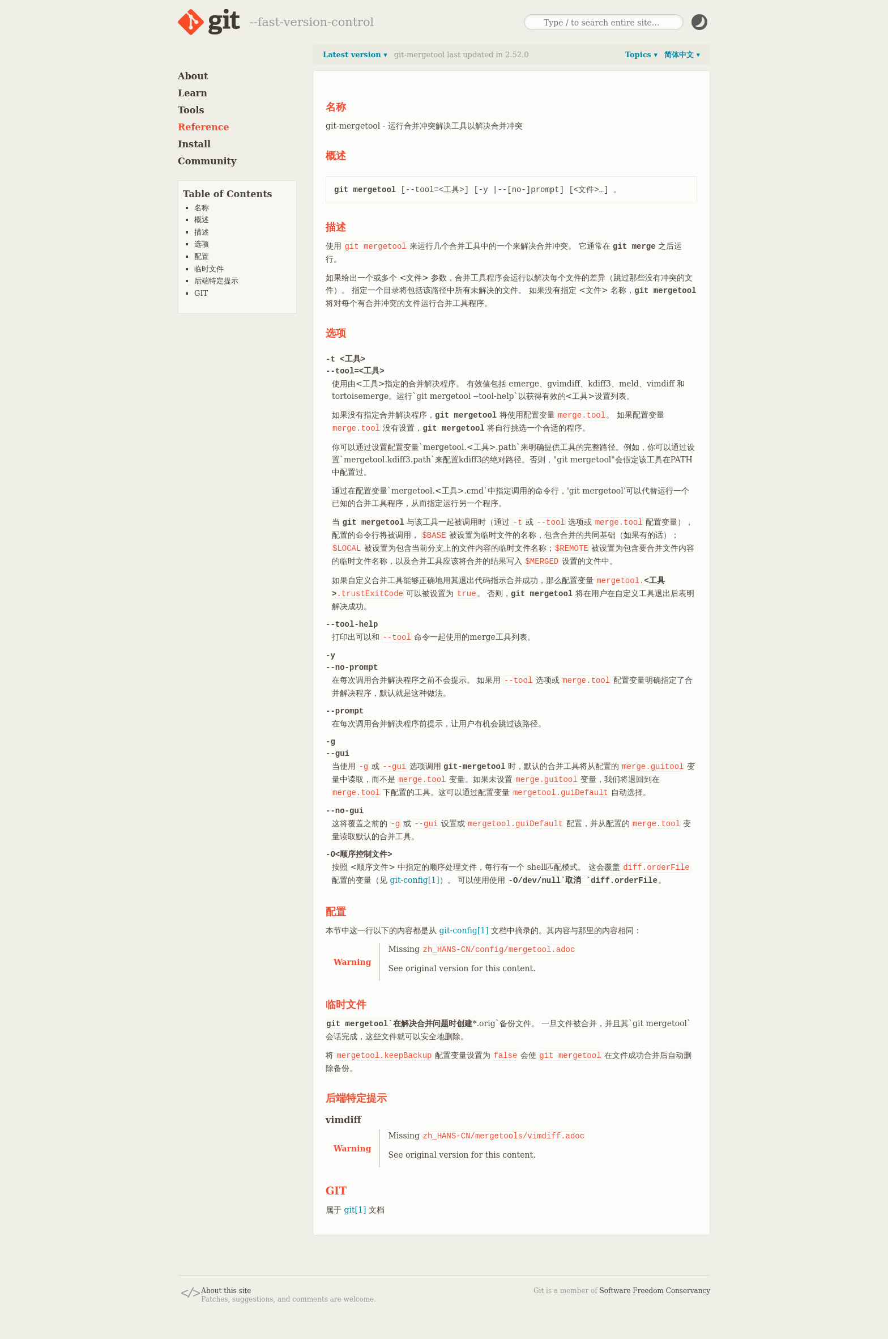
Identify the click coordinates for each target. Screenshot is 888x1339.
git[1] (355, 1209)
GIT (201, 293)
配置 (201, 256)
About (193, 76)
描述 (201, 232)
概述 (201, 219)
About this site (226, 1291)
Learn (192, 93)
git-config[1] (414, 880)
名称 (201, 207)
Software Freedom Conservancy (655, 1291)
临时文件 (209, 269)
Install (194, 144)
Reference (203, 127)
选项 (201, 244)
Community (207, 161)
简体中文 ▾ (682, 54)
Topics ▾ (641, 54)
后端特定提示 (216, 281)
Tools (191, 110)
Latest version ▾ (355, 54)
